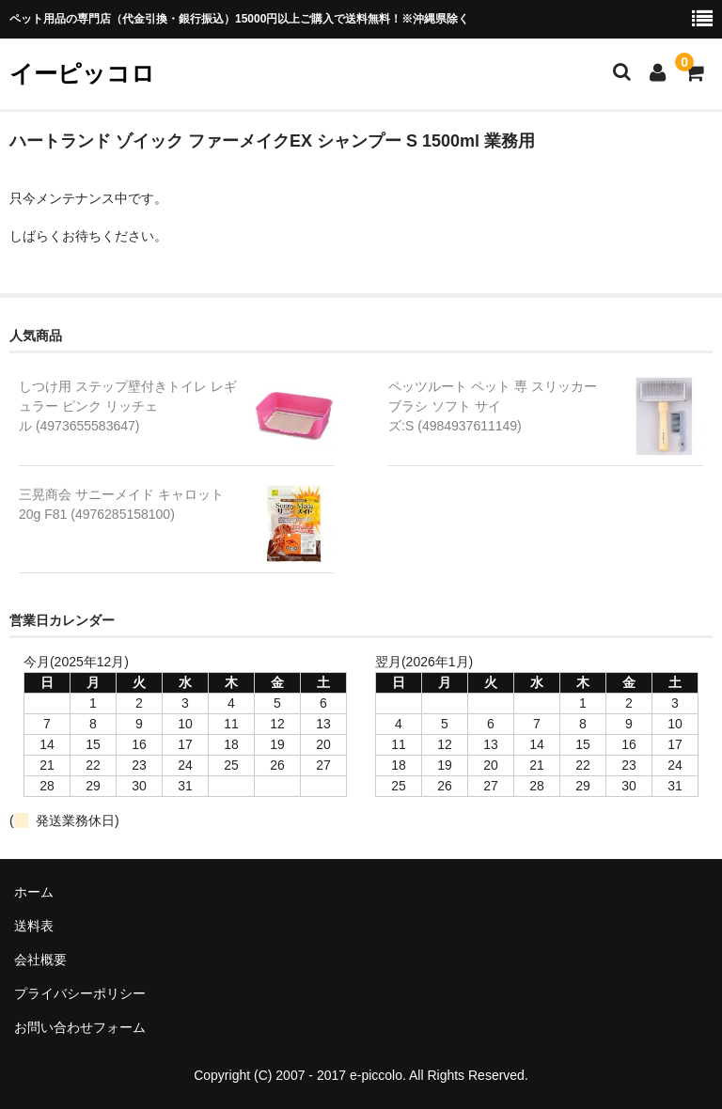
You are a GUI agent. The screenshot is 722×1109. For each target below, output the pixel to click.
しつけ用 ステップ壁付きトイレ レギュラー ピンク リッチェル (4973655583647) (128, 406)
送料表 (34, 925)
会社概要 (40, 959)
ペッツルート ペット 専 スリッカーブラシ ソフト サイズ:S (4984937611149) (492, 406)
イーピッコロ (82, 73)
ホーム (34, 891)
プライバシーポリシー (80, 993)
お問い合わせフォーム (80, 1027)
